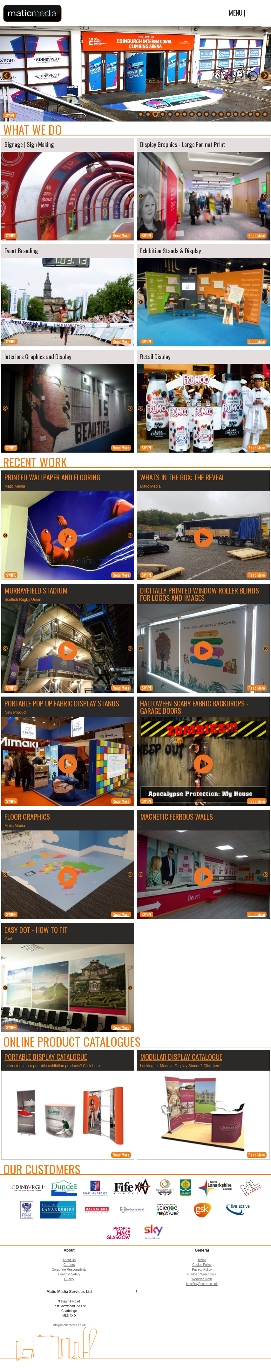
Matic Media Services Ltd (32, 13)
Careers (69, 1265)
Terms (202, 1260)
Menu (257, 13)
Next (264, 75)
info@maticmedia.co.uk (68, 1325)
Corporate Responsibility (69, 1269)
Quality (69, 1279)
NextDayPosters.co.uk (202, 1284)
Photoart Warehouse (201, 1274)
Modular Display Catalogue (181, 1056)
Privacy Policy (202, 1269)
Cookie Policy (202, 1265)
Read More (121, 235)
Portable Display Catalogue (45, 1056)
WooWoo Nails (202, 1279)
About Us (69, 1260)
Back (6, 75)
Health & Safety (69, 1274)
